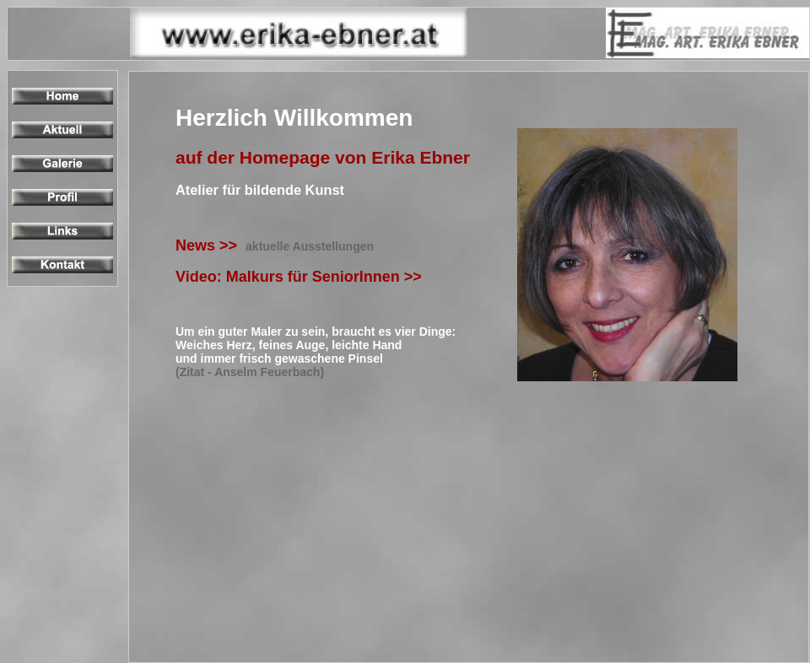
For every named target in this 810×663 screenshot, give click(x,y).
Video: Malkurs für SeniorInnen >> (303, 276)
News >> (275, 245)
